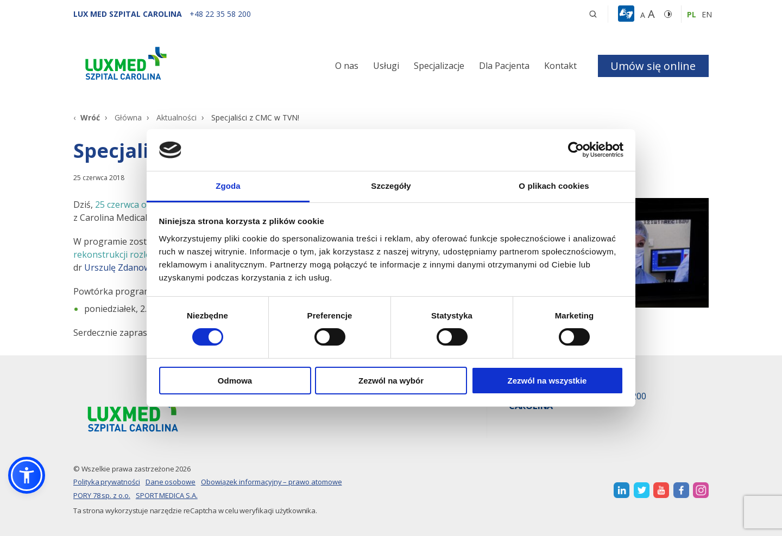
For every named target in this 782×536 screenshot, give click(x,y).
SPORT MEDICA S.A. (167, 495)
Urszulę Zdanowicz (122, 267)
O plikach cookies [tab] (554, 185)
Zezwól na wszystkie (547, 380)
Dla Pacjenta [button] (504, 66)
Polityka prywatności (106, 482)
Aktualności (176, 117)
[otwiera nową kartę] (621, 490)
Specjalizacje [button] (439, 66)
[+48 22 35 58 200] (220, 14)
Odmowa (235, 380)
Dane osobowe (170, 482)
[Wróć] (86, 117)
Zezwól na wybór (391, 380)
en (707, 14)
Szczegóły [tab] (391, 185)
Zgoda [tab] (228, 185)
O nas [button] (346, 66)
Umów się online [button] (653, 66)
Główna (128, 117)
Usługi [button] (386, 66)
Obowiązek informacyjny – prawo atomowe (271, 482)
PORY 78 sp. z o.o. (101, 495)
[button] (593, 14)
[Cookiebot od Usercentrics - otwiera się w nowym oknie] (575, 150)
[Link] (173, 65)
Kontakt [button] (560, 66)
